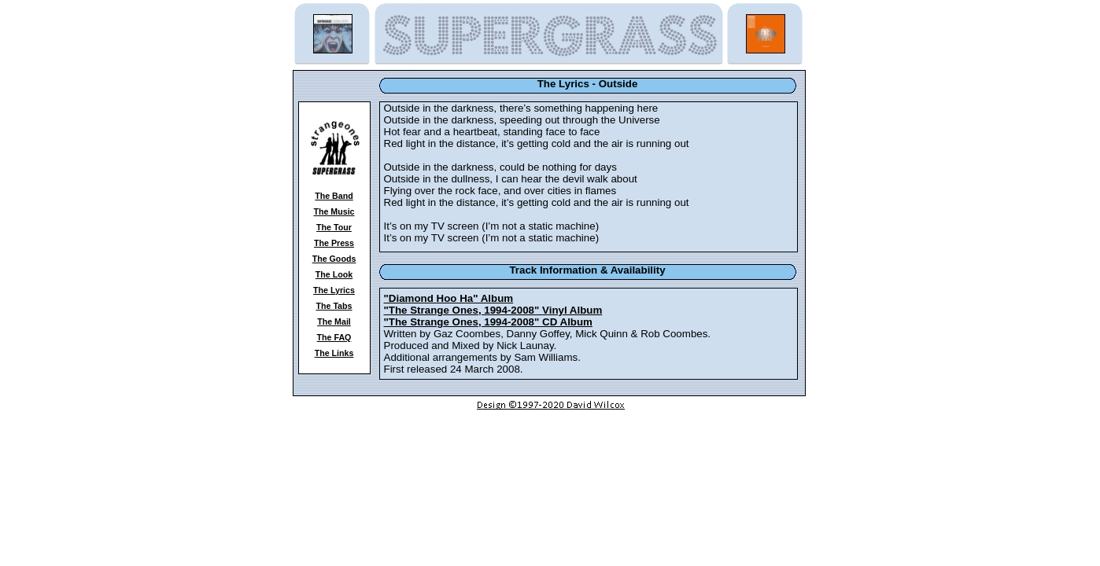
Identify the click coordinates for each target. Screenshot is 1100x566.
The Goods (334, 258)
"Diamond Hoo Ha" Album (449, 298)
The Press (334, 243)
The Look (334, 274)
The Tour (334, 227)
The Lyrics (334, 290)
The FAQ (334, 337)
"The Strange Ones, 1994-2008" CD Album (488, 322)
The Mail (334, 321)
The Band (334, 195)
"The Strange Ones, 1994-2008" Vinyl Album (493, 310)
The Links (334, 353)
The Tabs (334, 306)
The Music (333, 211)
